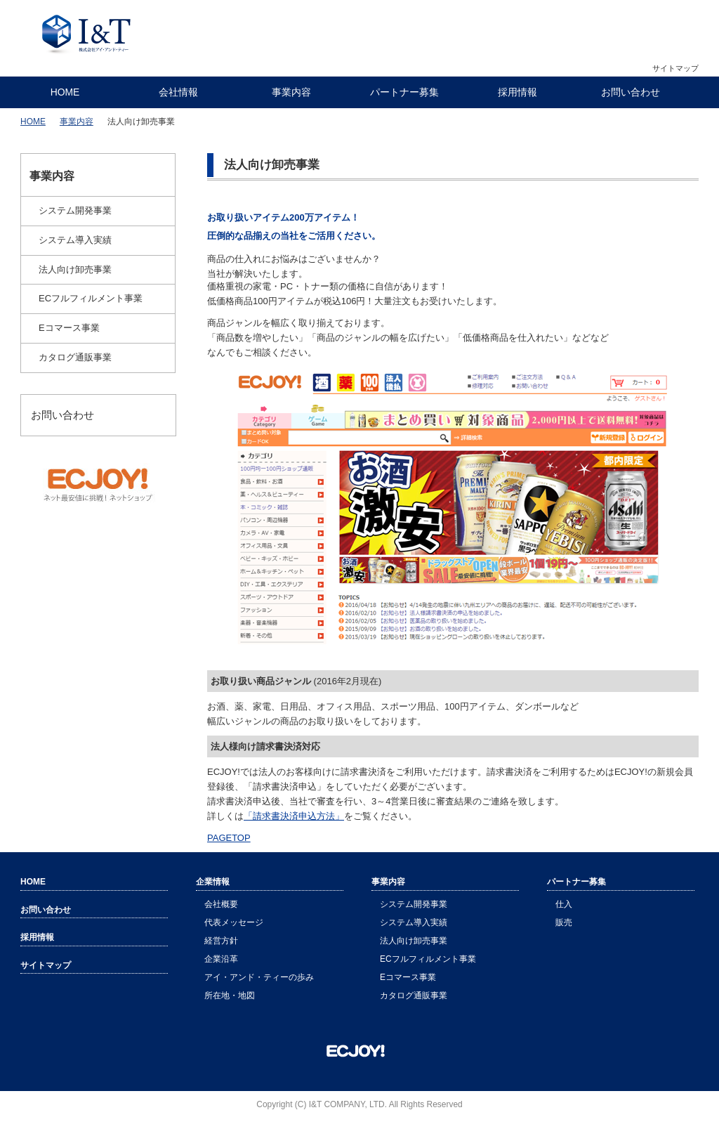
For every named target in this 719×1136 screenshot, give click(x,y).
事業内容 (291, 92)
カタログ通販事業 (75, 357)
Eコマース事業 (69, 327)
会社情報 (178, 92)
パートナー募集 (404, 92)
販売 (563, 922)
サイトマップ (675, 68)
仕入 (563, 904)
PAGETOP (229, 838)
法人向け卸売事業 (75, 269)
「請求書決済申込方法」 (294, 816)
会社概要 (221, 904)
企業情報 (213, 882)
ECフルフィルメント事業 (91, 298)
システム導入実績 (75, 240)
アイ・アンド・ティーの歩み (259, 977)
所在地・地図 (229, 995)
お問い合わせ (630, 92)
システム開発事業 (75, 210)
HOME (65, 92)
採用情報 (517, 92)
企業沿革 (221, 959)
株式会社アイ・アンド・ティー (86, 36)
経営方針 (221, 941)
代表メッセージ (233, 922)
